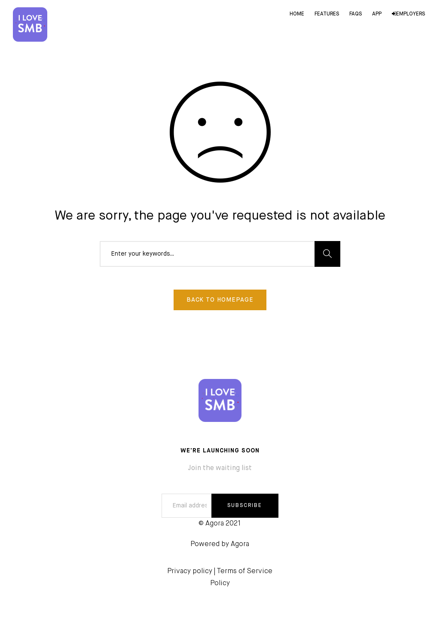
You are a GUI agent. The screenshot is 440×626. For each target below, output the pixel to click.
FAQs (355, 14)
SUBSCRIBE (244, 505)
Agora (240, 544)
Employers (408, 14)
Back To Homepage (220, 300)
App (377, 14)
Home (297, 14)
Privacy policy (189, 571)
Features (327, 14)
